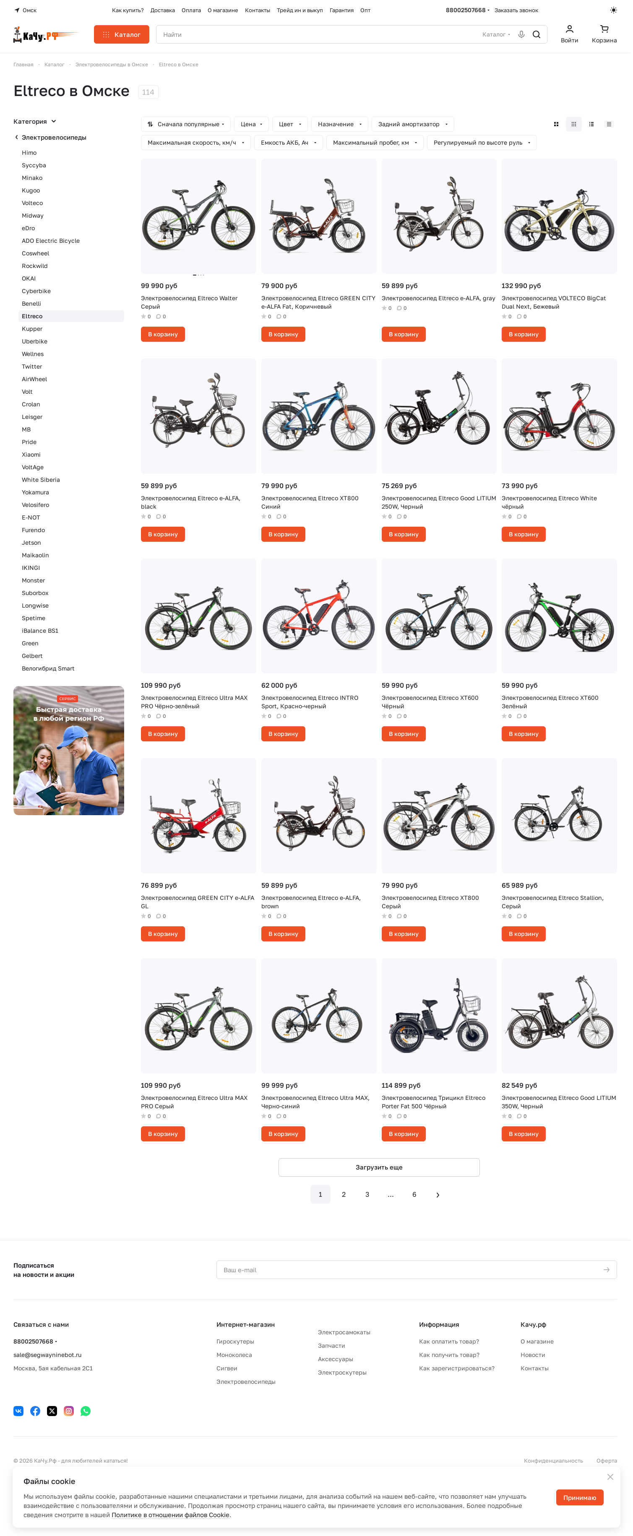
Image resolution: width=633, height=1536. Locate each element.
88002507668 (466, 9)
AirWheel (34, 378)
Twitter (32, 366)
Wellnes (33, 353)
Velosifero (35, 504)
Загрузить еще (379, 1167)
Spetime (33, 617)
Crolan (31, 404)
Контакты (535, 1368)
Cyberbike (36, 290)
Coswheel (35, 253)
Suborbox (35, 592)
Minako (32, 177)
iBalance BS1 (40, 630)
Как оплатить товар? (449, 1341)
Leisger (32, 416)
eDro (28, 227)
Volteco (32, 202)
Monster (33, 580)
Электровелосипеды (54, 137)
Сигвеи (226, 1368)
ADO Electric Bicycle (51, 240)
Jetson (31, 542)
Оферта (607, 1460)
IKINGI (31, 567)
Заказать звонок (516, 10)
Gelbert (32, 655)
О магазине (537, 1341)
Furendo (33, 529)
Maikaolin (35, 555)
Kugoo (31, 190)
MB (26, 429)
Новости (533, 1354)
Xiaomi (31, 454)
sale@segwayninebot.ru (47, 1354)
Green (30, 643)
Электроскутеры (342, 1372)
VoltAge (33, 466)
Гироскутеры (235, 1341)
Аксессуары (335, 1358)
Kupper (32, 328)
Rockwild (35, 265)
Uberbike (34, 341)
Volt (27, 391)
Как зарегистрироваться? (457, 1368)
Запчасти (331, 1345)
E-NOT (31, 517)
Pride (29, 441)
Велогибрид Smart (48, 668)
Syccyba (34, 165)
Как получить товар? (449, 1354)
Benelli (31, 303)
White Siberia (41, 479)
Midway (33, 215)
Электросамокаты (344, 1332)
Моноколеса (234, 1354)
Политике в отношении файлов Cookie (170, 1514)
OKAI (29, 278)
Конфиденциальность (553, 1460)
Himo (29, 152)
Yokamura (35, 492)
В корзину (163, 334)
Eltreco (32, 316)
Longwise (35, 605)
